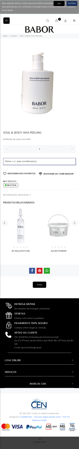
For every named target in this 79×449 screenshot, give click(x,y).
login (14, 161)
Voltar (39, 284)
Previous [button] (5, 223)
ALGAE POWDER (58, 251)
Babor (5, 36)
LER (59, 3)
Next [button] (74, 223)
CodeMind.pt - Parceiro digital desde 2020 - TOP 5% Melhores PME (44, 418)
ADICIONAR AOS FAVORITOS (19, 173)
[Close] (71, 3)
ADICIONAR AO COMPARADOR (56, 174)
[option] (39, 83)
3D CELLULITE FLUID (21, 251)
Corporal (13, 36)
